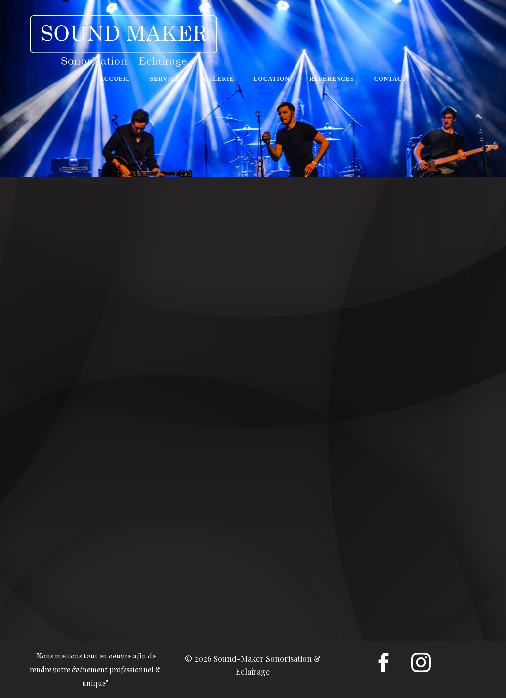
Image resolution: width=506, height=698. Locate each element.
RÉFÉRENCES (331, 78)
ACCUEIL (114, 78)
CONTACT (390, 78)
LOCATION (272, 78)
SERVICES (167, 78)
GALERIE (218, 78)
